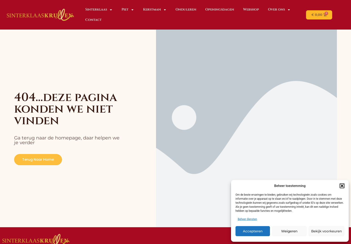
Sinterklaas (99, 10)
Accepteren (253, 231)
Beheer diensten (247, 219)
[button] (342, 186)
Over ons (279, 10)
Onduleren (186, 9)
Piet (128, 10)
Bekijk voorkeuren (326, 231)
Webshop (251, 9)
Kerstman (155, 10)
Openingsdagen (219, 9)
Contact (93, 19)
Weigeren (289, 231)
